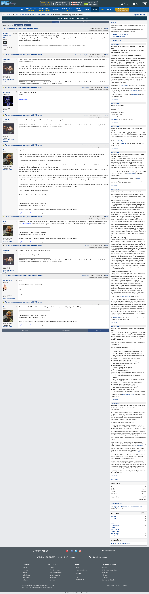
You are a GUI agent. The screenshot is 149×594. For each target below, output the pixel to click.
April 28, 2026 (115, 403)
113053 (106, 145)
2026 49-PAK (116, 318)
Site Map (125, 585)
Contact (25, 570)
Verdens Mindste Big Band (81, 54)
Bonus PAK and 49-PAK (128, 394)
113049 (106, 28)
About (25, 567)
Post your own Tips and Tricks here (42, 15)
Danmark (5, 51)
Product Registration (108, 580)
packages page (135, 94)
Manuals (105, 572)
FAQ (87, 18)
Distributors (27, 575)
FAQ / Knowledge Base (109, 570)
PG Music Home (7, 15)
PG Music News (116, 40)
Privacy (118, 585)
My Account (79, 577)
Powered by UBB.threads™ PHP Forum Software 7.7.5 (74, 593)
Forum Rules (80, 18)
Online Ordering (93, 4)
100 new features (123, 85)
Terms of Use (110, 585)
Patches (104, 567)
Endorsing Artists (55, 575)
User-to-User (25, 15)
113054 (106, 217)
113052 (106, 115)
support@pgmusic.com (49, 587)
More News (114, 479)
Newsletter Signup (82, 570)
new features (123, 143)
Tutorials (105, 577)
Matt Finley (85, 87)
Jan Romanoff (84, 302)
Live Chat (79, 4)
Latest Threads (69, 18)
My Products (80, 579)
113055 (106, 245)
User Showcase (55, 570)
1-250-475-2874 (91, 2)
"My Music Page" (23, 99)
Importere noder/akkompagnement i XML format (21, 29)
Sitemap (26, 580)
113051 (106, 87)
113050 (106, 54)
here (138, 178)
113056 (106, 275)
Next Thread (84, 22)
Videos (104, 575)
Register (135, 15)
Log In (143, 15)
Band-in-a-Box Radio (56, 572)
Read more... (114, 99)
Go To (28, 25)
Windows (140, 445)
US (3, 111)
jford (87, 217)
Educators (26, 577)
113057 (106, 302)
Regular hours (114, 119)
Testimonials (54, 577)
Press (25, 572)
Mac (134, 445)
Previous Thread (27, 22)
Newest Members (116, 503)
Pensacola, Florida (7, 169)
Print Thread (18, 25)
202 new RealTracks (125, 296)
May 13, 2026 (115, 152)
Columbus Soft (26, 224)
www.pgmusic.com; (27, 587)
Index (56, 22)
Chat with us (97, 557)
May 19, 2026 (115, 44)
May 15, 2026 (115, 103)
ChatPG (113, 22)
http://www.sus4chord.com (26, 213)
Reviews (52, 580)
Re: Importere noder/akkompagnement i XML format (23, 55)
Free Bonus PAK (135, 90)
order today (120, 141)
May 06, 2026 (115, 326)
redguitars (85, 115)
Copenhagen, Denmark (9, 298)
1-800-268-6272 (81, 2)
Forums (17, 15)
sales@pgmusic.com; (37, 587)
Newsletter (110, 551)
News (78, 567)
